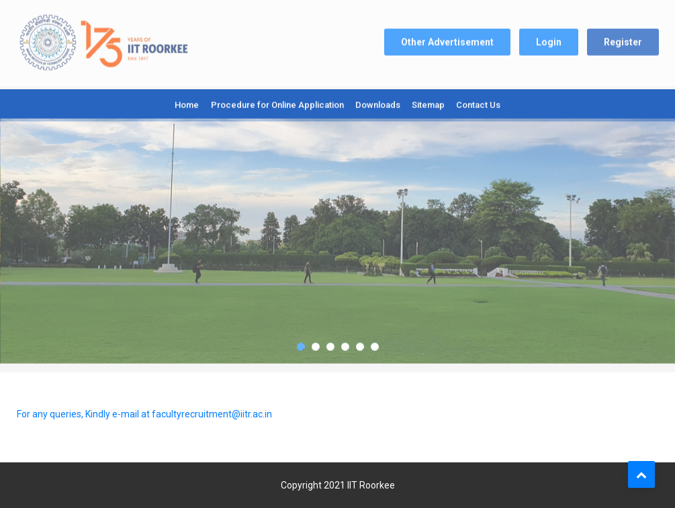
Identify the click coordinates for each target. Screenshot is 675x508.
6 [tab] (375, 343)
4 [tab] (345, 343)
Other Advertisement (447, 38)
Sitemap (428, 103)
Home (187, 103)
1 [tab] (301, 343)
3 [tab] (330, 343)
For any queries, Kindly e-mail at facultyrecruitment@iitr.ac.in (144, 414)
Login (548, 38)
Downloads (377, 103)
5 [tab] (360, 343)
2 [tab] (316, 343)
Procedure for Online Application (277, 103)
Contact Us (478, 103)
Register (623, 38)
